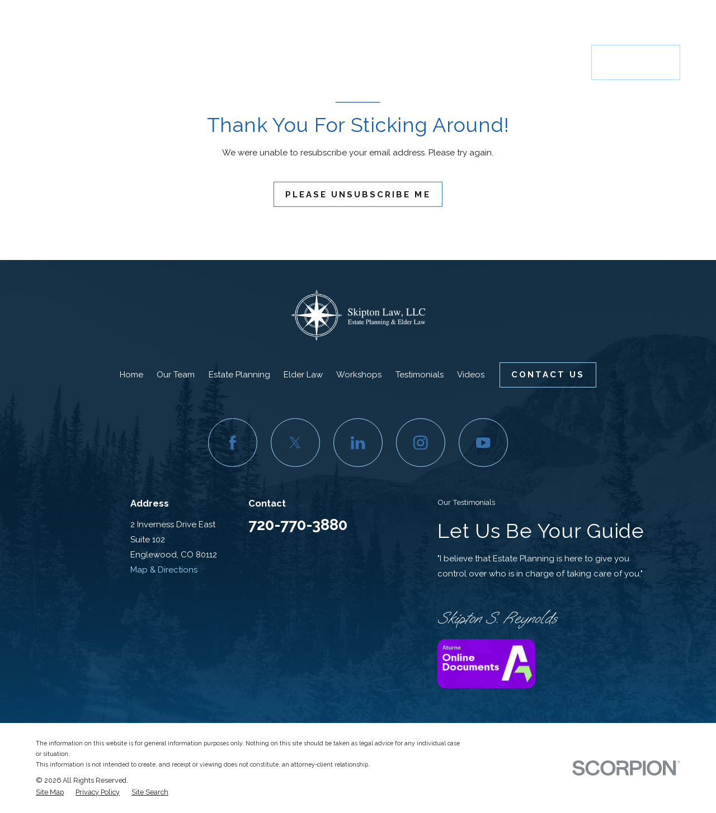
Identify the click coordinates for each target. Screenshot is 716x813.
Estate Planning (239, 375)
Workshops (358, 375)
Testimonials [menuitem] (496, 62)
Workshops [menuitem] (433, 62)
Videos (470, 375)
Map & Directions (163, 570)
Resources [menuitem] (557, 62)
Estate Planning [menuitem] (320, 62)
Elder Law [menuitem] (376, 62)
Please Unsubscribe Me (357, 195)
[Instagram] (420, 442)
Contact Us (636, 62)
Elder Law (303, 375)
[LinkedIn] (358, 442)
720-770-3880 (630, 23)
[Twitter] (295, 442)
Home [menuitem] (233, 62)
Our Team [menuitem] (269, 62)
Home (131, 375)
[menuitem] (50, 792)
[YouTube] (483, 442)
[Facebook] (232, 442)
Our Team (176, 375)
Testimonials (419, 375)
